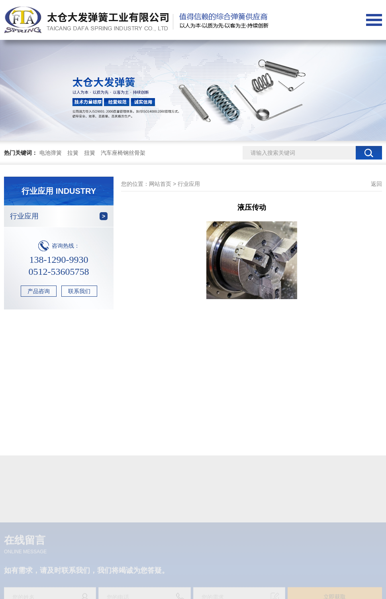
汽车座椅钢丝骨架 (123, 153)
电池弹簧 (50, 153)
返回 (376, 184)
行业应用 (59, 216)
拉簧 (72, 153)
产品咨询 (38, 291)
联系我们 (79, 291)
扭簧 (89, 153)
